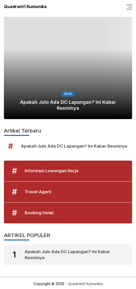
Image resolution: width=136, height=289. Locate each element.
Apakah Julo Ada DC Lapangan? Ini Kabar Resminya (68, 105)
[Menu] (127, 6)
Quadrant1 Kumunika (25, 6)
